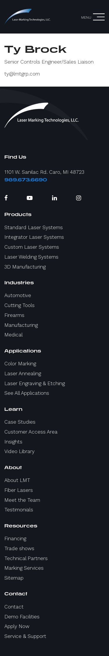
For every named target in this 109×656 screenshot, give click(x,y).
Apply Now (16, 626)
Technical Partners (26, 558)
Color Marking (20, 363)
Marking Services (24, 568)
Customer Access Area (31, 432)
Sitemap (14, 578)
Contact (14, 607)
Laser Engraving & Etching (34, 383)
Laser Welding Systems (31, 257)
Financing (15, 538)
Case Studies (19, 422)
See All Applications (26, 393)
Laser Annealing (22, 373)
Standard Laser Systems (33, 227)
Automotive (17, 295)
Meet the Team (22, 500)
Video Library (19, 451)
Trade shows (19, 548)
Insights (13, 442)
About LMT (17, 480)
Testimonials (18, 510)
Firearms (14, 315)
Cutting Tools (19, 305)
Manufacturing (21, 325)
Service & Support (25, 636)
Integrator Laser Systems (34, 237)
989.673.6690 (25, 179)
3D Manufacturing (25, 267)
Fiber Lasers (18, 490)
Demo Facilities (22, 617)
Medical (13, 335)
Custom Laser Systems (31, 247)
